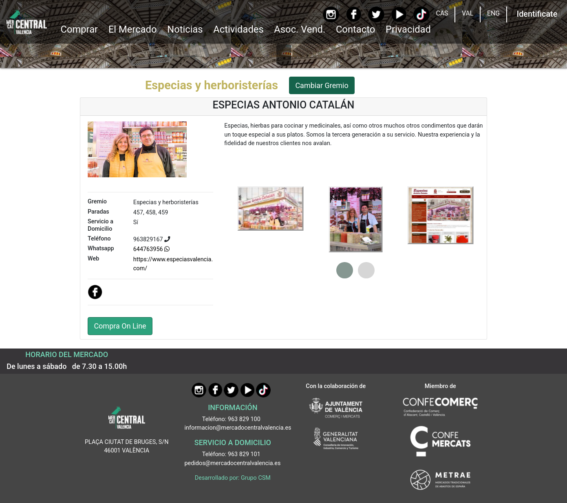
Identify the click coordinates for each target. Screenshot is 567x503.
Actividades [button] (238, 29)
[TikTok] (421, 14)
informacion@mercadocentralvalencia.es (238, 427)
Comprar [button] (79, 29)
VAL (467, 13)
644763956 (151, 249)
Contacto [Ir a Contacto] (355, 29)
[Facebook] (353, 14)
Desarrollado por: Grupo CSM (233, 477)
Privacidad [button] (408, 29)
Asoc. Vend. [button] (299, 29)
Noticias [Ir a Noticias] (185, 29)
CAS (442, 13)
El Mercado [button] (132, 29)
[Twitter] (376, 14)
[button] (344, 270)
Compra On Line (120, 326)
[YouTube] (399, 14)
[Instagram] (331, 14)
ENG (493, 13)
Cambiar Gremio (321, 85)
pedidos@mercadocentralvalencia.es (233, 463)
